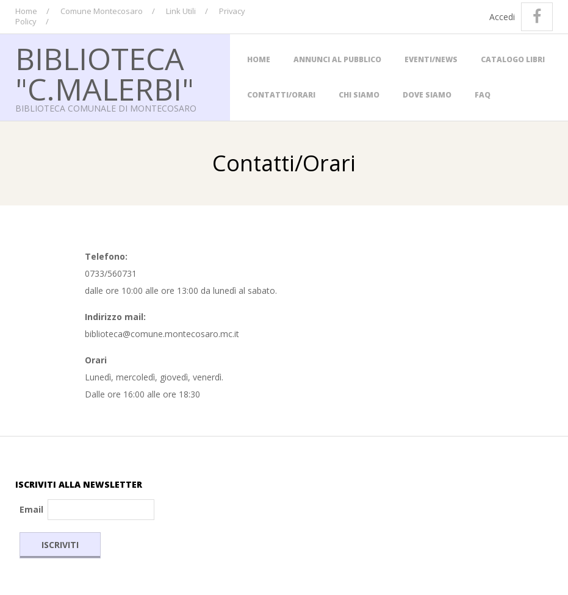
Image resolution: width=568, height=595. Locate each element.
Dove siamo (427, 95)
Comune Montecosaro (101, 10)
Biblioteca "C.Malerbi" (104, 74)
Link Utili (181, 10)
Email (31, 509)
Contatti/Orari (281, 95)
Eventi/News (431, 59)
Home (26, 10)
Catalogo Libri (513, 59)
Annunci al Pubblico (337, 59)
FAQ (483, 95)
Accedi (502, 17)
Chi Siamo (359, 95)
